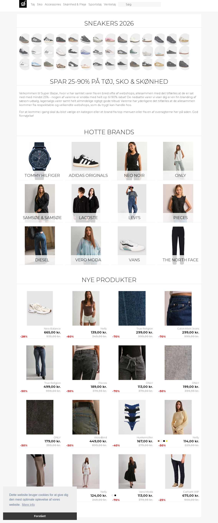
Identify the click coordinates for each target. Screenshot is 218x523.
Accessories (53, 4)
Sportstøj (95, 4)
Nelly (104, 328)
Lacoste (88, 217)
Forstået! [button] (40, 516)
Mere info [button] (28, 504)
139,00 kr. (99, 332)
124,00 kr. (98, 495)
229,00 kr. (192, 445)
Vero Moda (88, 259)
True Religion (145, 328)
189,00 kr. (99, 387)
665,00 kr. (52, 332)
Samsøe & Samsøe (42, 217)
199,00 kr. (191, 387)
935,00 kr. (53, 336)
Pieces (180, 217)
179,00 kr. (53, 441)
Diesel (42, 259)
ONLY (180, 175)
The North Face (180, 259)
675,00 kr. (190, 495)
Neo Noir (134, 175)
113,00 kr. (145, 387)
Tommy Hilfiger (42, 175)
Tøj (33, 4)
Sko (40, 4)
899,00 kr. (99, 445)
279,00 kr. (145, 445)
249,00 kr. (99, 499)
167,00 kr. (145, 441)
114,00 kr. (191, 441)
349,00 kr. (99, 336)
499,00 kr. (52, 387)
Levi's (134, 217)
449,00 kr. (98, 441)
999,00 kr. (145, 336)
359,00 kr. (53, 445)
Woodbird (100, 437)
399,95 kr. (192, 390)
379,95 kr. (100, 390)
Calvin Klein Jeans (188, 328)
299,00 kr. (144, 332)
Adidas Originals (88, 175)
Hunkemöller (145, 437)
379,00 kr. (145, 390)
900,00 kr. (191, 499)
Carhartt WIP (191, 491)
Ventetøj (110, 4)
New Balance (52, 328)
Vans (134, 259)
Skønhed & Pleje (75, 4)
